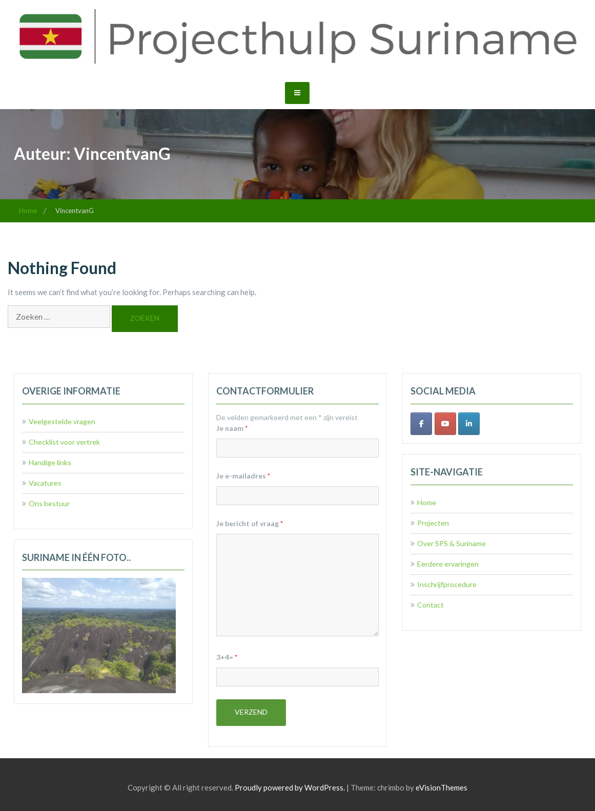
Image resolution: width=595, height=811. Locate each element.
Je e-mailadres (243, 475)
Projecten (433, 522)
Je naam (232, 428)
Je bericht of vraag (249, 523)
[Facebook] (421, 423)
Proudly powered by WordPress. (290, 787)
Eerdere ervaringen (448, 563)
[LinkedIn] (469, 423)
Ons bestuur (49, 503)
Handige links (50, 462)
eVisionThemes (441, 787)
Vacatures (45, 483)
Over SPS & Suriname (451, 543)
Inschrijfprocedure (447, 584)
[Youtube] (445, 423)
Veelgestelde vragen (62, 421)
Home (426, 502)
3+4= (226, 657)
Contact (430, 604)
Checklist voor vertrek (64, 442)
